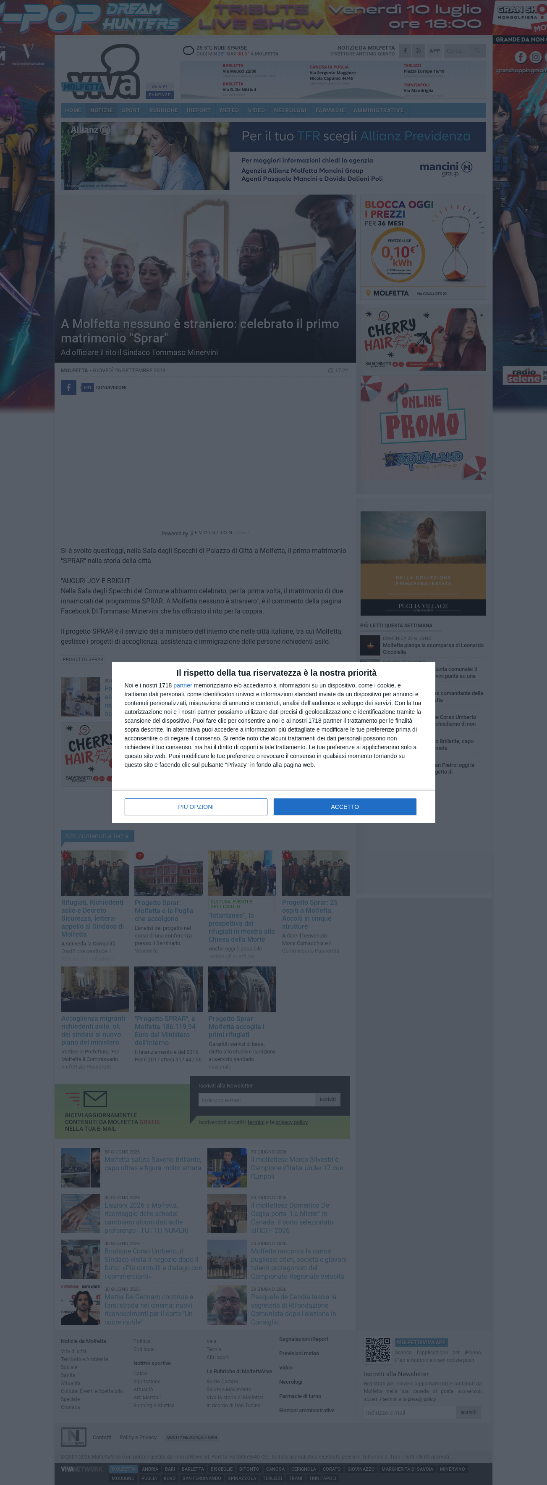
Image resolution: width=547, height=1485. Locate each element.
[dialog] (273, 742)
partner (182, 685)
